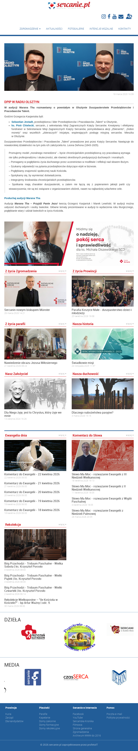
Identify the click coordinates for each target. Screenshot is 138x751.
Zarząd (9, 717)
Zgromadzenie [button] (30, 28)
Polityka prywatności (118, 717)
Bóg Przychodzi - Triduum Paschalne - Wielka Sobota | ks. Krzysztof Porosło (33, 565)
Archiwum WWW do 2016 (87, 735)
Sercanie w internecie (85, 707)
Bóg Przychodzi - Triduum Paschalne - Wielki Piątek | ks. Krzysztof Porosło (33, 577)
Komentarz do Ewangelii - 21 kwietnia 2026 (32, 483)
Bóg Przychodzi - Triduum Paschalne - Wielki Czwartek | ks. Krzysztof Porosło (33, 589)
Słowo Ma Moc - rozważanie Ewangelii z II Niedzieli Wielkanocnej (99, 488)
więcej (62, 270)
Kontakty (124, 28)
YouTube (78, 717)
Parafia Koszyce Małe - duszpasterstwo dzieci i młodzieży (102, 311)
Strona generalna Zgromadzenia (82, 730)
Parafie (43, 714)
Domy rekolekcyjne (49, 728)
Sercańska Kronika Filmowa (83, 722)
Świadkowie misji (83, 363)
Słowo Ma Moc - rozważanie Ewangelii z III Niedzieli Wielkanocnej (99, 476)
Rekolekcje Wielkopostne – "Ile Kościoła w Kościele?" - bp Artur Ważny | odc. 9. (31, 601)
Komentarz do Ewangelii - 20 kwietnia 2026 (32, 492)
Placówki (44, 707)
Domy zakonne (47, 721)
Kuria (8, 714)
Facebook (78, 714)
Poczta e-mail (114, 714)
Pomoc (110, 707)
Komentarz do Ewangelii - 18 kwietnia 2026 (32, 510)
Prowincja (11, 707)
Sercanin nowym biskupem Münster (27, 310)
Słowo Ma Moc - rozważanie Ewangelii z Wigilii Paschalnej (102, 500)
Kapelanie (44, 717)
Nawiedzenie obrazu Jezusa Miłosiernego (30, 363)
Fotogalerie (76, 28)
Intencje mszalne (101, 28)
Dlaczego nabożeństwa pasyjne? (92, 412)
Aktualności (54, 28)
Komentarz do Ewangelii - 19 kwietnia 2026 (32, 501)
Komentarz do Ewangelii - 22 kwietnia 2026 (32, 474)
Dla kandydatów (14, 721)
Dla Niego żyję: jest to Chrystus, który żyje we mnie (32, 414)
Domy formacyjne (49, 724)
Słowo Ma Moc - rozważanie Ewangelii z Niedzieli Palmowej (97, 512)
